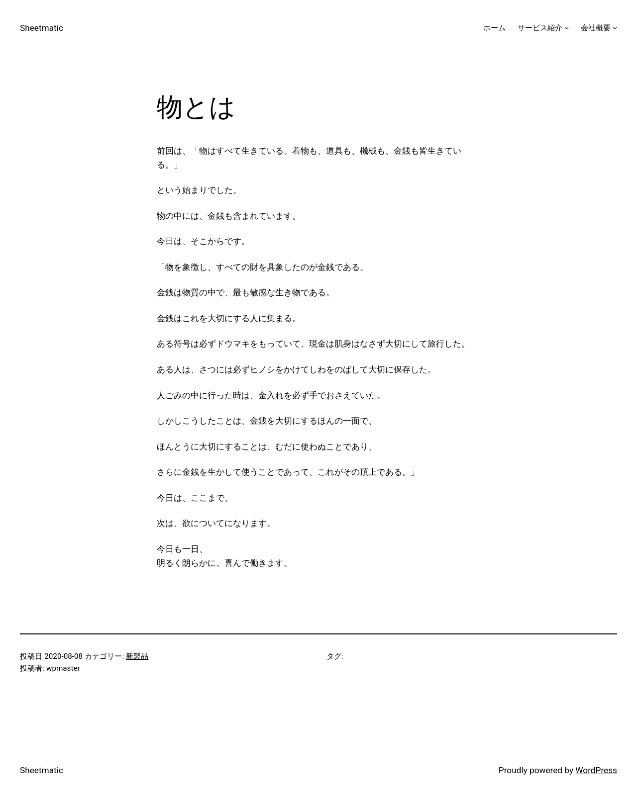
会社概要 (596, 27)
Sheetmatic (41, 28)
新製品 (137, 656)
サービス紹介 (540, 27)
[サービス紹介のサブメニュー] (566, 27)
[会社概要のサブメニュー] (615, 27)
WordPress (596, 770)
